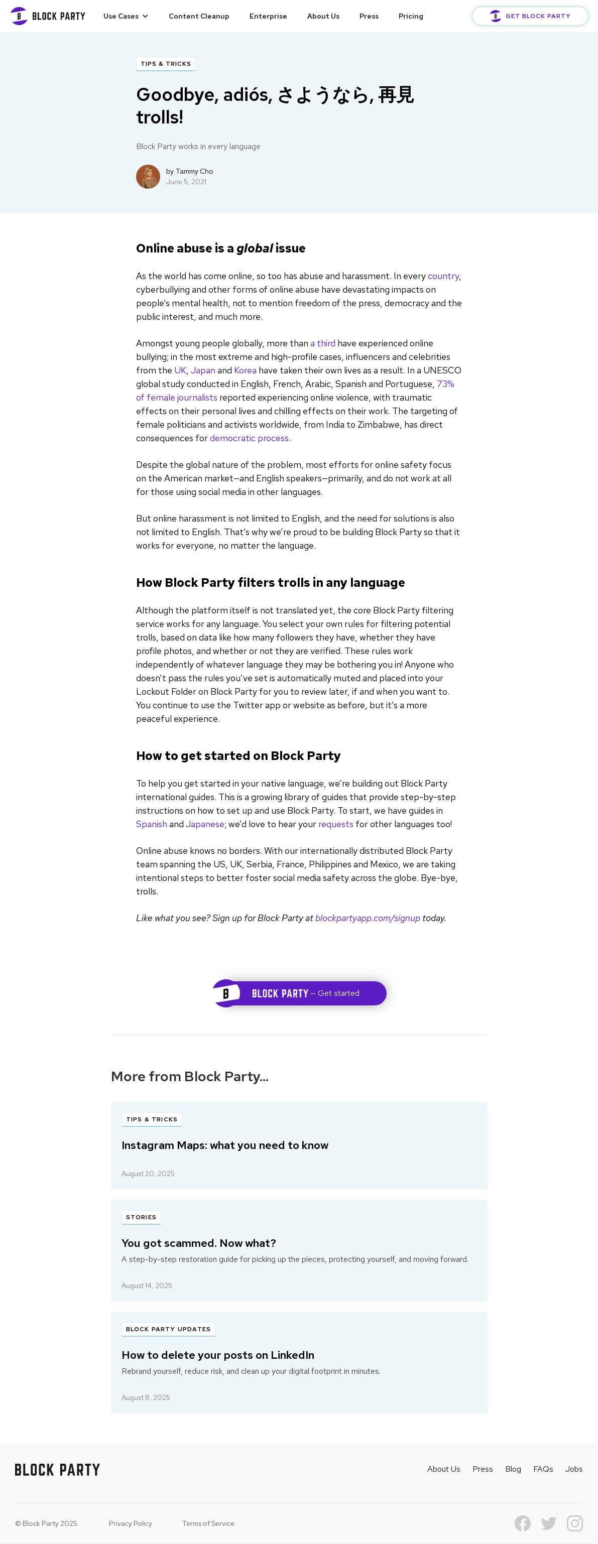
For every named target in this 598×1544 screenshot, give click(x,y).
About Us (323, 16)
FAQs (543, 1469)
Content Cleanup (199, 16)
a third (322, 343)
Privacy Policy (130, 1523)
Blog (513, 1469)
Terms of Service (208, 1523)
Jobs (574, 1469)
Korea (245, 370)
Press (369, 16)
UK (180, 370)
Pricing (411, 16)
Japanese (205, 824)
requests (335, 824)
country (443, 276)
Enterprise (268, 16)
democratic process (249, 438)
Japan (203, 370)
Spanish (151, 824)
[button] (126, 16)
